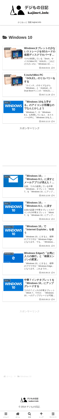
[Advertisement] (29, 147)
